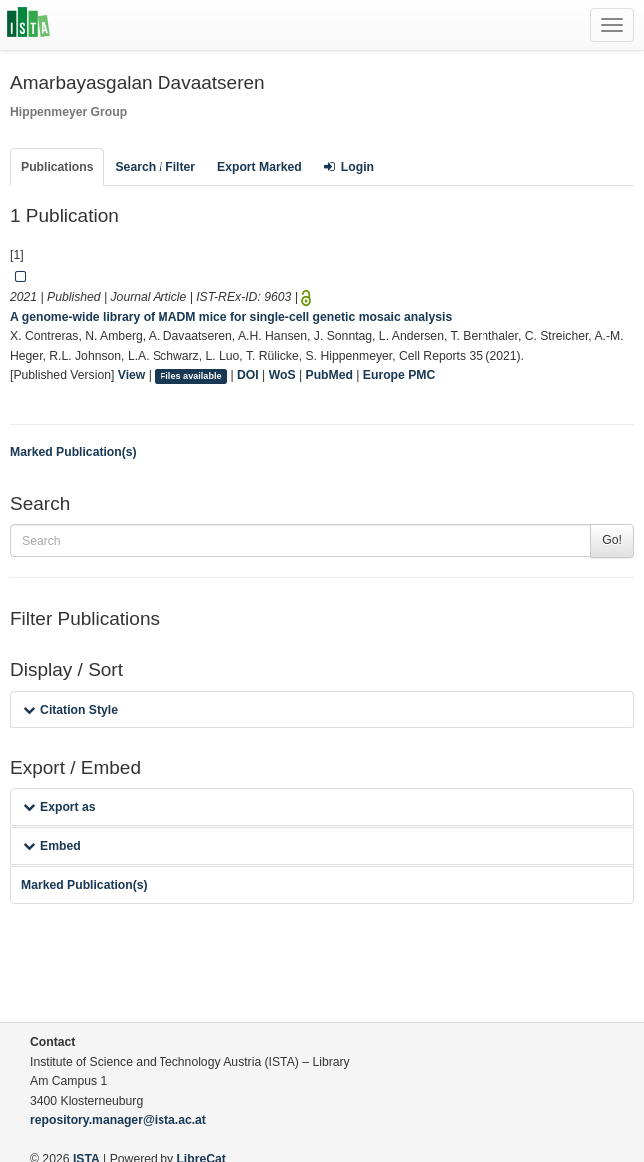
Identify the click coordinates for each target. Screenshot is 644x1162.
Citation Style (70, 710)
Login (349, 167)
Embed (52, 846)
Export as (59, 807)
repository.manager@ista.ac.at (118, 1120)
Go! (612, 540)
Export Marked (259, 167)
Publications (57, 167)
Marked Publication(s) (73, 452)
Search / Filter (155, 167)
